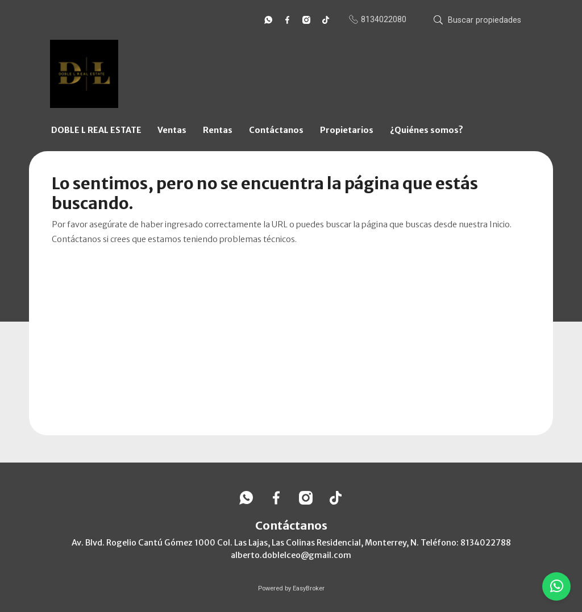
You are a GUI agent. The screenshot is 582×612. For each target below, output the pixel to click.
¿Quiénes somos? (426, 130)
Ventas (171, 130)
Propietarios (346, 130)
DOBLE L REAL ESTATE (96, 130)
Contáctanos (276, 130)
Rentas (217, 130)
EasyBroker (309, 588)
